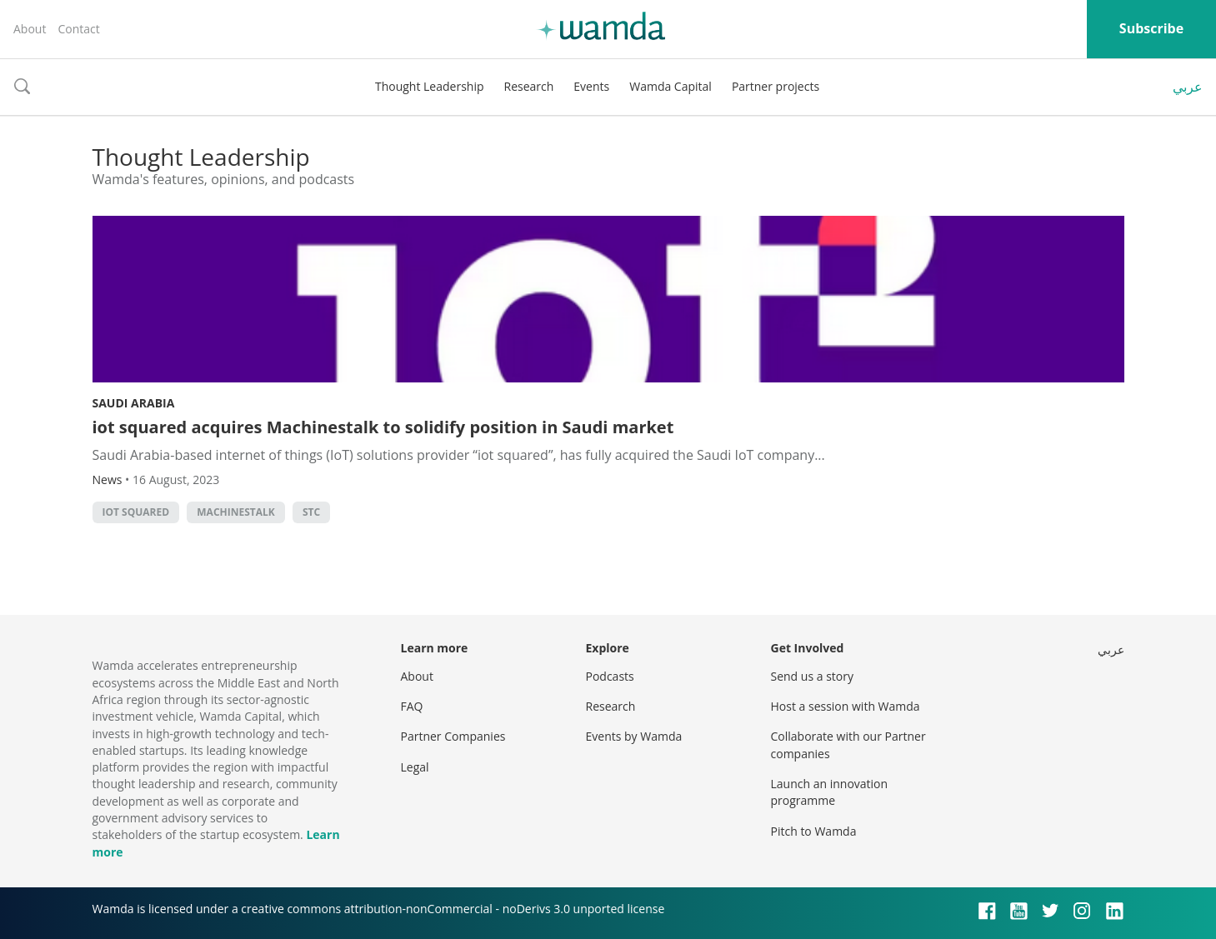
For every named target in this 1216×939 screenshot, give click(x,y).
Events (591, 86)
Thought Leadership (429, 86)
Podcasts (610, 676)
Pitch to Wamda (814, 831)
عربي (1188, 86)
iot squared (136, 512)
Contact (78, 29)
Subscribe (1151, 28)
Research (529, 86)
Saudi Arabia (134, 403)
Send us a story (812, 676)
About (29, 29)
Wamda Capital (670, 86)
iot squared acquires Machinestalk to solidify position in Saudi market (383, 427)
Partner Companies (453, 736)
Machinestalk (235, 512)
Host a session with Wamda (845, 706)
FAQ (412, 706)
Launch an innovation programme (829, 792)
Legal (415, 767)
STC (311, 512)
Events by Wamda (634, 736)
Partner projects (775, 86)
